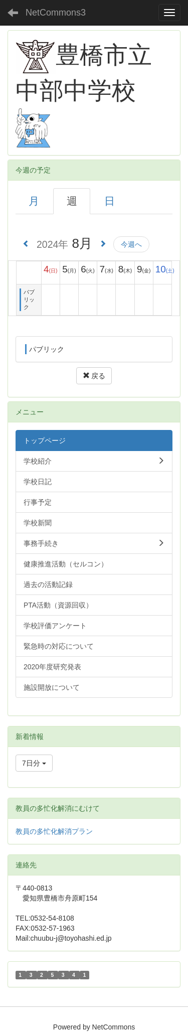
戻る (94, 376)
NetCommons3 (56, 13)
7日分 (34, 763)
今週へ (131, 244)
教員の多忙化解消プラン (54, 831)
